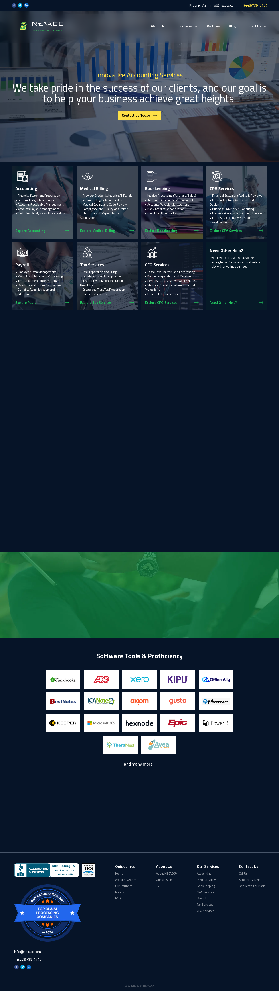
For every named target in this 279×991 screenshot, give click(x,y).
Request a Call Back (252, 886)
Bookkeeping (206, 886)
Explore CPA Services (226, 230)
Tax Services (205, 904)
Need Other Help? (223, 302)
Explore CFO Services (161, 302)
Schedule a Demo (250, 879)
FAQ (118, 898)
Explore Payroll (26, 302)
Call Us (243, 873)
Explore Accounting (30, 230)
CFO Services (205, 911)
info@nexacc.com (223, 5)
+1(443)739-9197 (253, 5)
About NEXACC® (125, 879)
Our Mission (164, 879)
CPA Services (205, 892)
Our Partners (123, 886)
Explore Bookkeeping (161, 230)
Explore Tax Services (96, 302)
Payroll (201, 898)
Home (119, 873)
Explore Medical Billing (97, 230)
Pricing (119, 892)
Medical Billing (206, 879)
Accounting (204, 873)
